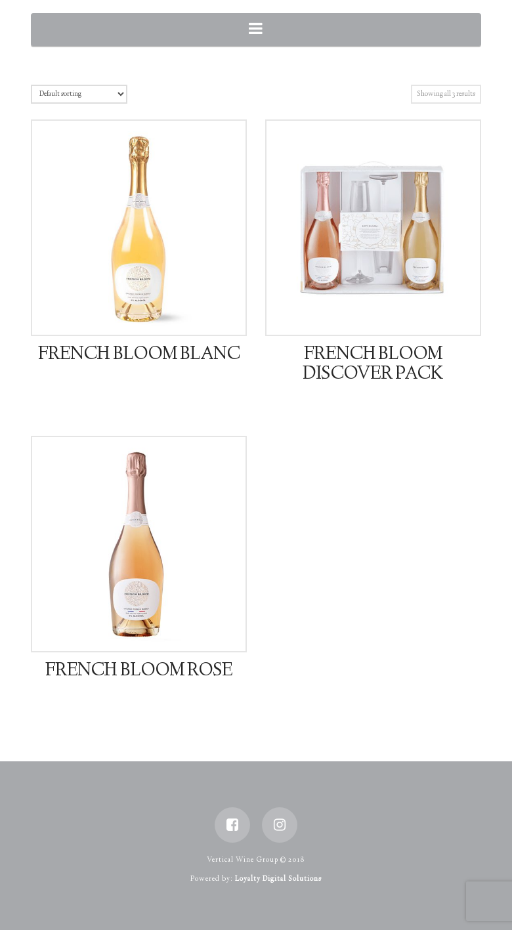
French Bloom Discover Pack (373, 365)
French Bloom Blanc (138, 355)
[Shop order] (79, 94)
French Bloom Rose (138, 671)
